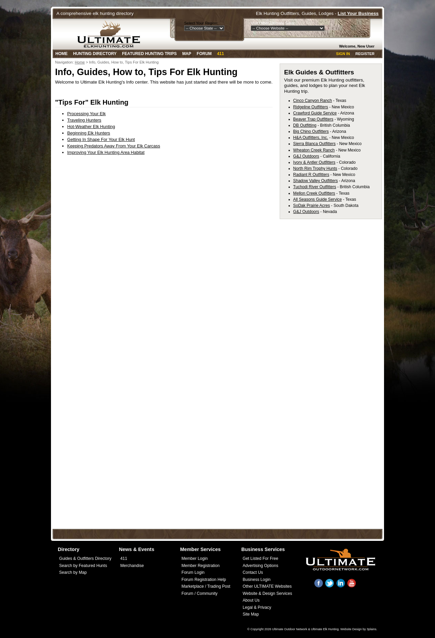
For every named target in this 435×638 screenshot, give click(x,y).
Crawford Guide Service (315, 113)
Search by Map (73, 572)
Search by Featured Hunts (83, 565)
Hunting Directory (95, 53)
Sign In (343, 54)
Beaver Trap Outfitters (313, 119)
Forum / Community (199, 593)
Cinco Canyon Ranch (312, 100)
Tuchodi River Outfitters (314, 186)
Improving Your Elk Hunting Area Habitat (106, 152)
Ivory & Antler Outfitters (314, 162)
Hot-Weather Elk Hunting (91, 126)
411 (220, 53)
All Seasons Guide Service (317, 199)
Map (186, 53)
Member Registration (200, 565)
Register (365, 54)
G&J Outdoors (306, 156)
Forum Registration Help (203, 579)
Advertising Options (260, 565)
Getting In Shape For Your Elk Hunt (101, 139)
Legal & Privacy (257, 607)
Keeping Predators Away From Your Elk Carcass (113, 145)
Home (61, 53)
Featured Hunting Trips (149, 53)
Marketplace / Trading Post (205, 586)
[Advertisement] (334, 325)
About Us (251, 600)
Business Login (257, 579)
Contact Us (253, 572)
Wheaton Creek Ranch (314, 150)
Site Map (251, 614)
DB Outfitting (304, 125)
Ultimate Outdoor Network (289, 629)
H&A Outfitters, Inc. (310, 137)
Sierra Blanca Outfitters (314, 143)
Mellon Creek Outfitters (314, 193)
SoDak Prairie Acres (311, 205)
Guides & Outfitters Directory (85, 558)
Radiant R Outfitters (311, 174)
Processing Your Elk (86, 113)
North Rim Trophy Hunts (315, 168)
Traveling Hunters (84, 120)
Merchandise (132, 565)
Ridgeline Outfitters (310, 107)
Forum (204, 53)
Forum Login (193, 572)
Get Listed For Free (260, 558)
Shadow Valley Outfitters (315, 180)
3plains (372, 629)
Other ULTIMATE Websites (267, 586)
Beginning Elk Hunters (88, 133)
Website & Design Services (267, 593)
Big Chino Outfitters (311, 131)
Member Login (194, 558)
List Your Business (358, 13)
